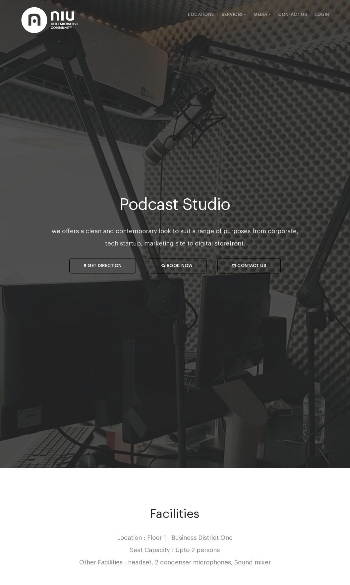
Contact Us (292, 14)
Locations (201, 14)
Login (322, 14)
